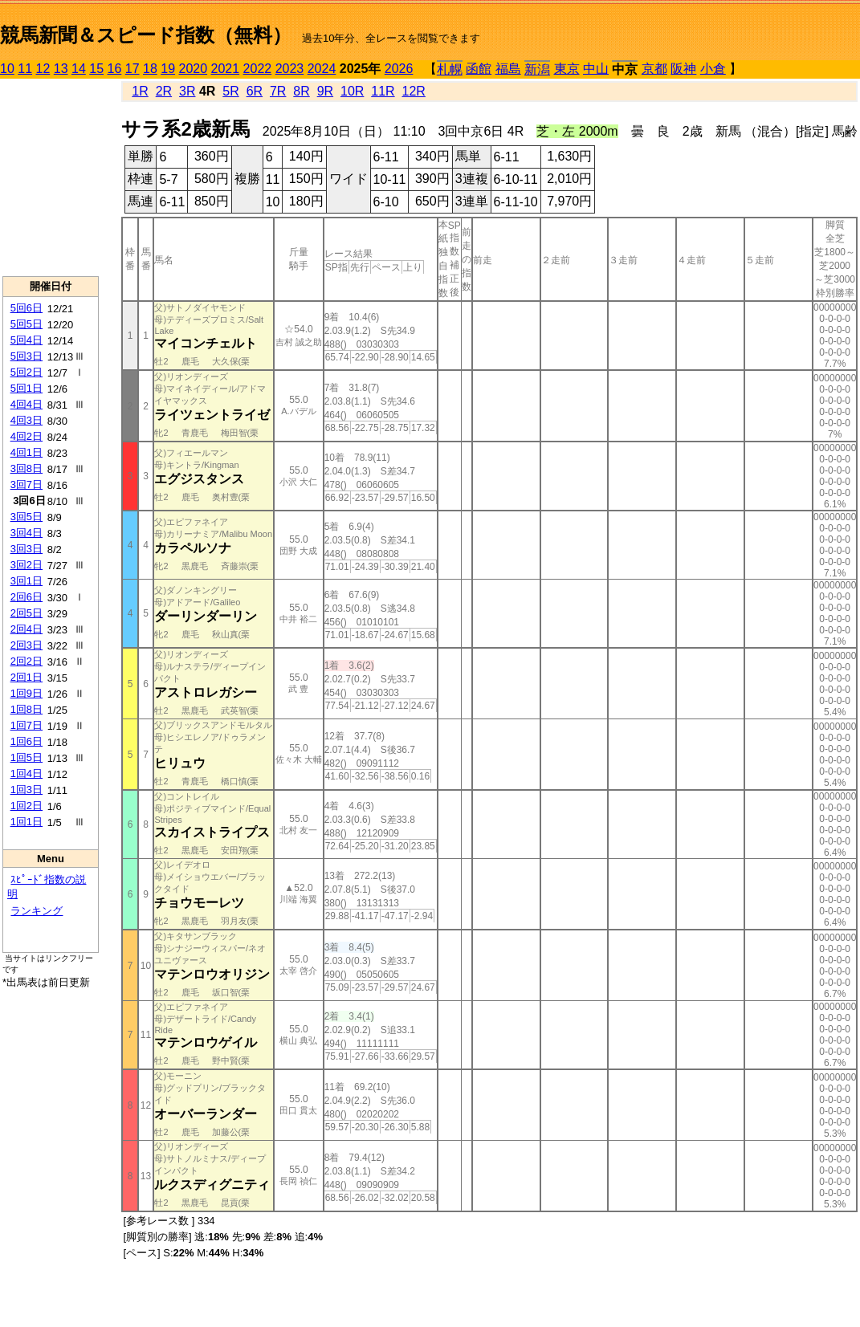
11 (25, 68)
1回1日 (26, 822)
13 (61, 68)
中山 (596, 68)
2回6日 (26, 597)
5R (230, 91)
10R (352, 91)
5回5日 (26, 324)
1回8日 (26, 709)
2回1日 (26, 677)
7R (278, 91)
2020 (193, 68)
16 (115, 68)
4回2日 (26, 436)
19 (168, 68)
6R (255, 91)
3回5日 (26, 517)
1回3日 (26, 790)
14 (78, 68)
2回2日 (26, 661)
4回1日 (26, 452)
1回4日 (26, 773)
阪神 (683, 68)
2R (164, 91)
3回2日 (26, 565)
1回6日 (26, 741)
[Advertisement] (50, 177)
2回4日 (26, 629)
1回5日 (26, 757)
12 (43, 68)
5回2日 (26, 372)
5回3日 (26, 356)
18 (150, 68)
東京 (567, 68)
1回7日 (26, 725)
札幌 (450, 69)
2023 (289, 68)
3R (187, 91)
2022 (257, 68)
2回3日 (26, 645)
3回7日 (26, 484)
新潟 (537, 69)
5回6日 (26, 308)
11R (382, 91)
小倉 (713, 68)
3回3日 (26, 549)
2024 (322, 68)
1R (140, 91)
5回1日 (26, 388)
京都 (654, 68)
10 (7, 68)
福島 (508, 68)
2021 (225, 68)
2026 (399, 68)
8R (301, 91)
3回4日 (26, 533)
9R (325, 91)
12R (414, 91)
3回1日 (26, 581)
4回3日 (26, 420)
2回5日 (26, 613)
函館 (478, 68)
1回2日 (26, 806)
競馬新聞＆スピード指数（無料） (145, 35)
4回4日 (26, 404)
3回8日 (26, 468)
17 (132, 68)
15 (96, 68)
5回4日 (26, 340)
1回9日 (26, 693)
